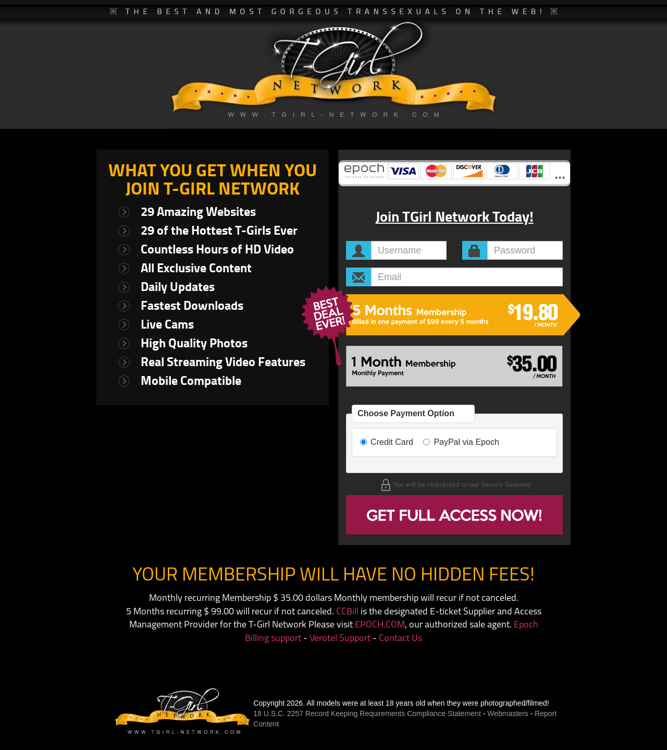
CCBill (347, 612)
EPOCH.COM (380, 625)
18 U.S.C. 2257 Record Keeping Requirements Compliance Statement (367, 713)
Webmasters (507, 713)
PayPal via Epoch (461, 442)
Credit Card (386, 442)
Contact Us (400, 639)
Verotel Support (340, 639)
